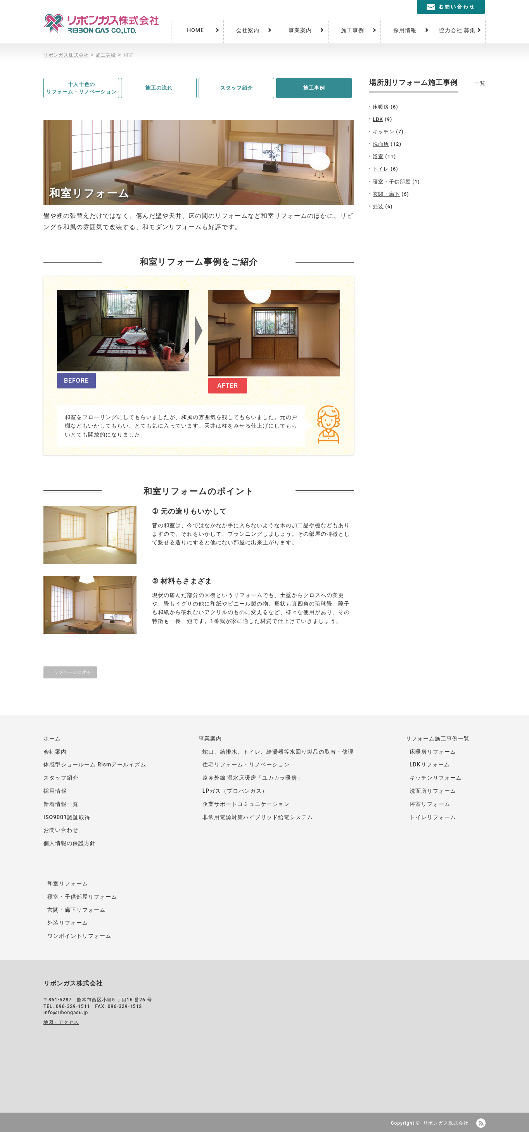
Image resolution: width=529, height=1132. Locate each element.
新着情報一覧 (60, 804)
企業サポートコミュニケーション (246, 804)
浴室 (378, 156)
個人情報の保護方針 (69, 843)
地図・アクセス (61, 1022)
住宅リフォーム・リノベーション (246, 764)
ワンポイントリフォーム (79, 936)
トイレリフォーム (433, 817)
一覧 (480, 83)
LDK (378, 119)
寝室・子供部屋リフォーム (82, 897)
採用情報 (405, 30)
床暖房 (381, 107)
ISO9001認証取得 (66, 817)
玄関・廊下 (386, 194)
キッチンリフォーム (436, 778)
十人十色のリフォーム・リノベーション (81, 88)
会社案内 (247, 30)
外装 (378, 206)
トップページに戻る (70, 672)
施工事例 (352, 30)
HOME (195, 30)
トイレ (381, 169)
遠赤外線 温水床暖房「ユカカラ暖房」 (252, 778)
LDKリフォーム (430, 764)
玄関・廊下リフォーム (76, 910)
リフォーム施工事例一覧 (438, 738)
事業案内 (300, 30)
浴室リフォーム (430, 804)
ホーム (52, 738)
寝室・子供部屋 (392, 182)
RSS (481, 1123)
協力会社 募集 (457, 30)
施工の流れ (159, 88)
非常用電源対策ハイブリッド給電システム (257, 817)
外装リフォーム (67, 923)
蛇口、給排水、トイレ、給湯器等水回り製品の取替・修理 (278, 752)
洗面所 (381, 144)
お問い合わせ (60, 830)
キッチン (383, 132)
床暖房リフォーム (433, 752)
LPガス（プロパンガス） (235, 791)
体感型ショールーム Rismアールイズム (94, 764)
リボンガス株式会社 (445, 1123)
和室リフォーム (67, 883)
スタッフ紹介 (236, 88)
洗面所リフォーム (433, 791)
